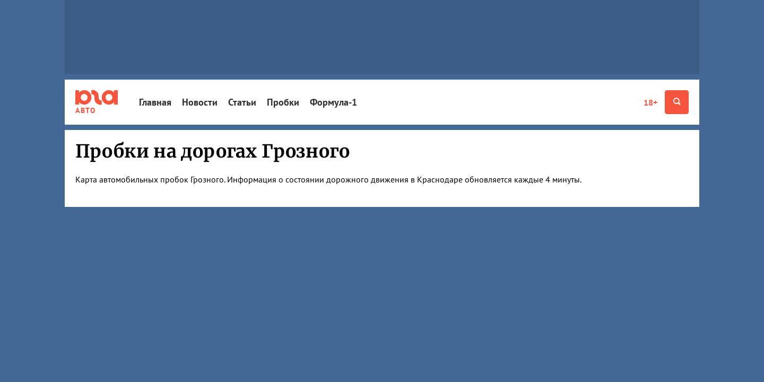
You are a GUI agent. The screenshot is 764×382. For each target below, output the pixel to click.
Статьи (242, 102)
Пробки (283, 102)
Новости (200, 102)
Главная (155, 102)
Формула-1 (333, 102)
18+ (650, 102)
